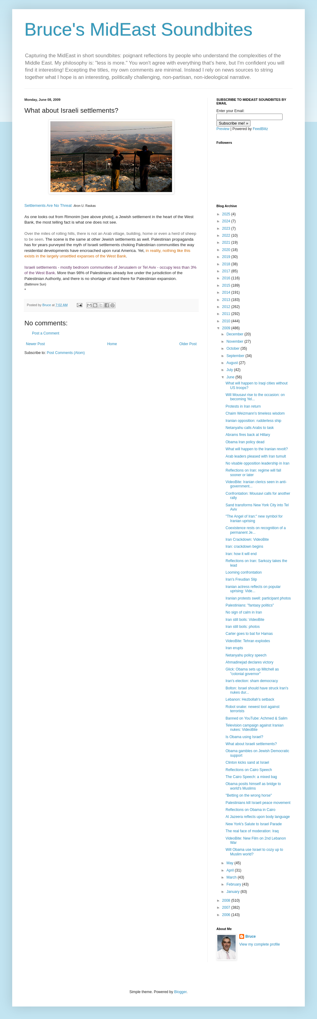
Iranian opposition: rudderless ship (253, 421)
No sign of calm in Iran (244, 612)
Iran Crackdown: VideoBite (247, 539)
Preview (223, 129)
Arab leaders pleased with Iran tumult (256, 456)
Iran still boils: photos (243, 626)
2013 (226, 300)
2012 (226, 307)
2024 (226, 221)
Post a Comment (45, 333)
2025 (226, 214)
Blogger (180, 992)
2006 (226, 915)
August (232, 363)
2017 (226, 271)
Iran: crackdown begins (244, 546)
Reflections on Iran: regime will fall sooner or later (253, 472)
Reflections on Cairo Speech (249, 770)
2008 (226, 900)
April (230, 870)
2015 (226, 285)
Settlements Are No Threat (48, 205)
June (230, 377)
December (235, 334)
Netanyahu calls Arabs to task (250, 428)
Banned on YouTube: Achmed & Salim (256, 718)
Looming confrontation (244, 572)
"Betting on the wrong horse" (249, 795)
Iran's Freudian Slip (241, 579)
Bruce (250, 936)
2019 (226, 257)
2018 (226, 264)
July (230, 370)
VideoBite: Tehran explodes (248, 641)
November (235, 341)
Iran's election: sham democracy (252, 681)
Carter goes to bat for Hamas (249, 634)
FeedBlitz (260, 129)
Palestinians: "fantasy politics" (250, 605)
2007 (226, 907)
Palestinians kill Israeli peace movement (258, 803)
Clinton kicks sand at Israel (247, 762)
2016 (226, 278)
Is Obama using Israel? (244, 737)
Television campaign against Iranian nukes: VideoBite (254, 727)
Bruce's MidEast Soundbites (138, 29)
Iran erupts (234, 648)
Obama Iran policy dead (245, 442)
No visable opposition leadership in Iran (257, 463)
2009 (226, 328)
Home (112, 344)
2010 (226, 321)
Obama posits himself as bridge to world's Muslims (253, 786)
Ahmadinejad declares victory (249, 662)
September (235, 356)
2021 (226, 242)
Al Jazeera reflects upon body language (258, 817)
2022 (226, 235)
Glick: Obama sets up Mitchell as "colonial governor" (252, 671)
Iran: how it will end (241, 554)
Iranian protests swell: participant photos (258, 598)
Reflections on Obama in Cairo (250, 810)
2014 (226, 292)
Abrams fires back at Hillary (248, 435)
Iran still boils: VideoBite (245, 619)
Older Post (188, 344)
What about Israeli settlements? (251, 744)
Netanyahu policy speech (246, 655)
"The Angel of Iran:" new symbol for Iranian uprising (254, 518)
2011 (226, 314)
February (234, 884)
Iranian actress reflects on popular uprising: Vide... (253, 589)
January (233, 892)
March (232, 877)
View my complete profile (259, 944)
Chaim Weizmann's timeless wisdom (255, 413)
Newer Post (35, 344)
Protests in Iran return (243, 406)
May (230, 863)
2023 (226, 228)
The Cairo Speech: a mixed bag (251, 777)
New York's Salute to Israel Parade (254, 824)
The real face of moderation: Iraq (252, 831)
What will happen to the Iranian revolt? (257, 449)
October (233, 348)
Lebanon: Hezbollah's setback (250, 699)
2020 (226, 250)
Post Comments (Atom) (66, 353)
